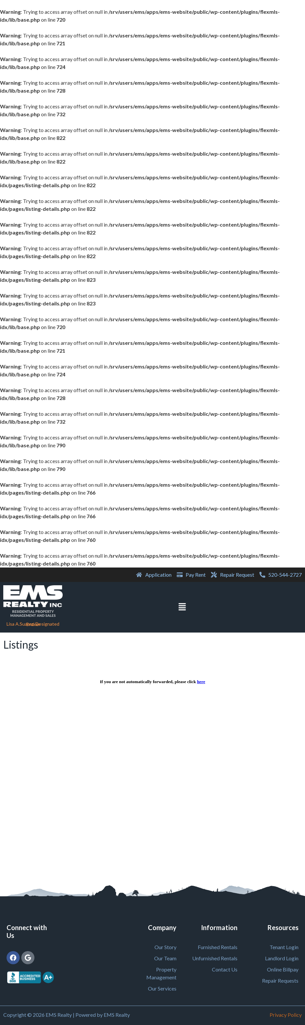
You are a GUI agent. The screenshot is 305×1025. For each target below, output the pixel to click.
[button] (182, 607)
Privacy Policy (286, 1015)
